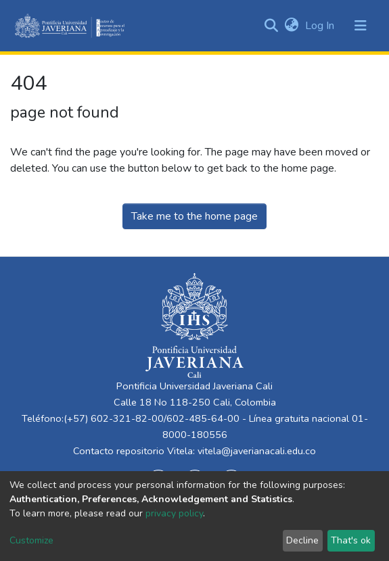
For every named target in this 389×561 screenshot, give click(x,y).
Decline (302, 540)
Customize (31, 540)
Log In (321, 25)
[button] (291, 26)
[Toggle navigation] (360, 26)
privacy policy (174, 513)
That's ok (351, 540)
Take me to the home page (194, 216)
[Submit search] (271, 25)
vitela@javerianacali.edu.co (257, 451)
